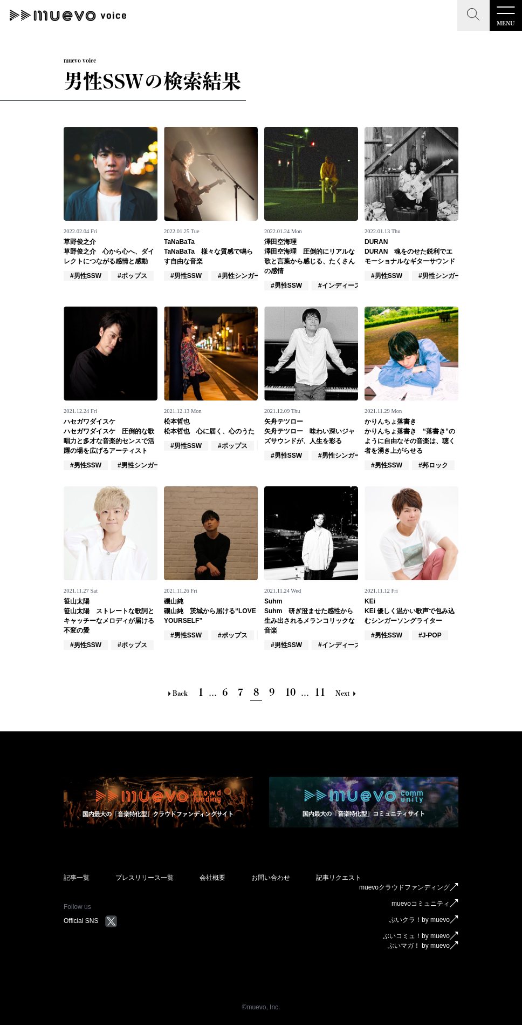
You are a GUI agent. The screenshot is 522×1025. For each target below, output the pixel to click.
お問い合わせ (270, 877)
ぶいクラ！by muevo (423, 919)
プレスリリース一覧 (144, 877)
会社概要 (212, 877)
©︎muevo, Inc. (261, 1007)
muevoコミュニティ (425, 903)
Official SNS (91, 921)
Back (177, 693)
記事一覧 (77, 877)
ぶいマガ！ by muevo (423, 945)
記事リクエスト (338, 877)
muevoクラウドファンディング (408, 887)
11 (319, 692)
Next (345, 693)
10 (290, 692)
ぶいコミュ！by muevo (420, 936)
